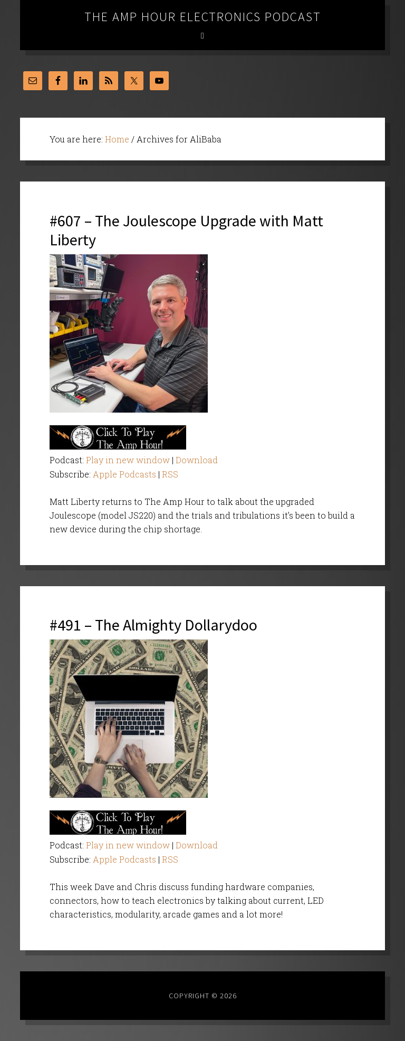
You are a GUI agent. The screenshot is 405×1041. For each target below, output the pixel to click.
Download (197, 459)
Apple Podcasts (124, 474)
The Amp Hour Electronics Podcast (202, 16)
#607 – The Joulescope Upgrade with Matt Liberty (186, 230)
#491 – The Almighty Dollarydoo (153, 625)
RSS (170, 474)
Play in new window (128, 459)
